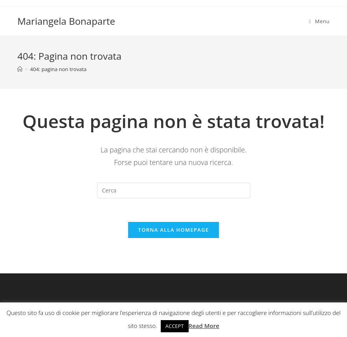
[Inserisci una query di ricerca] (173, 190)
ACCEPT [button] (174, 326)
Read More (204, 326)
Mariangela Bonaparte (66, 21)
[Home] (19, 69)
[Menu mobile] (319, 21)
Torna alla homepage (173, 229)
